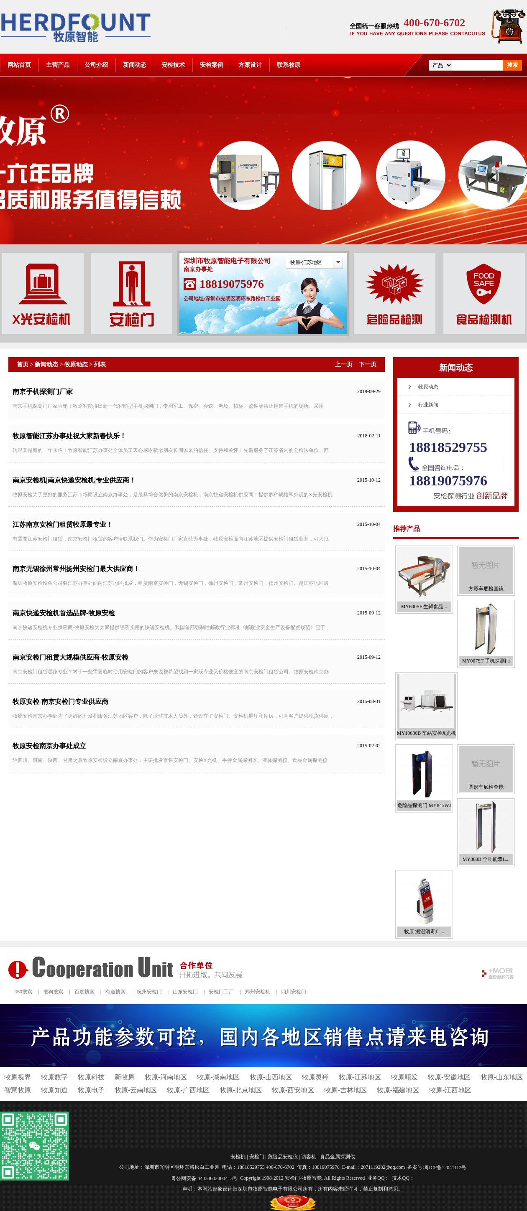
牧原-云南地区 (136, 1090)
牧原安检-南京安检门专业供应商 (60, 701)
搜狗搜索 (53, 992)
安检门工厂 (221, 992)
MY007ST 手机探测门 (486, 661)
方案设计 (250, 65)
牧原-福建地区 (398, 1090)
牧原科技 (91, 1077)
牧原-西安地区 (293, 1090)
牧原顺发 (404, 1077)
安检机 (238, 1157)
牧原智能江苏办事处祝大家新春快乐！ (69, 435)
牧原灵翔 (315, 1077)
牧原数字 (54, 1077)
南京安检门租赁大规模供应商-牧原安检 (70, 657)
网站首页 (19, 65)
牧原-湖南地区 (218, 1077)
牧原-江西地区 (450, 1090)
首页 (22, 364)
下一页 (367, 364)
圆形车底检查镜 (486, 787)
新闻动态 (134, 65)
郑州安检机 (257, 992)
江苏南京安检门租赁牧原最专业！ (63, 524)
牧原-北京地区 (241, 1090)
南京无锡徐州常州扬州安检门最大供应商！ (76, 568)
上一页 (344, 364)
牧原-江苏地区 (306, 262)
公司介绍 (96, 65)
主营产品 (57, 65)
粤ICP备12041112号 (445, 1167)
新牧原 (125, 1077)
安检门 (256, 1157)
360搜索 (23, 992)
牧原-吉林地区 (345, 1090)
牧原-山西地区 (271, 1077)
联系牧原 (288, 65)
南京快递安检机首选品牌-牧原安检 (64, 613)
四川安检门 (293, 992)
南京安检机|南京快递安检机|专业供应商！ (74, 480)
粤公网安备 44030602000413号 (204, 1178)
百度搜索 (84, 992)
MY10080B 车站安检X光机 (426, 733)
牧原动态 (76, 364)
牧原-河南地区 (166, 1077)
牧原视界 (17, 1077)
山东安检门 (185, 992)
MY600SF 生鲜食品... (424, 606)
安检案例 (211, 65)
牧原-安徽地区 (449, 1077)
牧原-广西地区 (188, 1090)
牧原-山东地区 (502, 1077)
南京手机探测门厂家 (43, 391)
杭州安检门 (149, 992)
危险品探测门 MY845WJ (424, 805)
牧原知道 (54, 1090)
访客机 (308, 1157)
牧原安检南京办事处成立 (49, 745)
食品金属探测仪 (337, 1157)
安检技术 (173, 65)
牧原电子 (91, 1090)
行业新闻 (428, 405)
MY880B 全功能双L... (486, 859)
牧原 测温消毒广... (424, 931)
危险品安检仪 (283, 1157)
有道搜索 (115, 992)
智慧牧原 (17, 1090)
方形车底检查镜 (486, 589)
